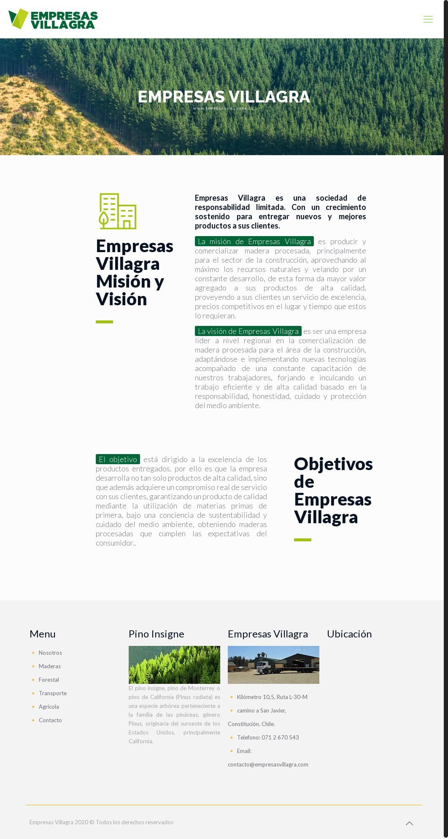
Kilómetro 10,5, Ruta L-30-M (272, 695)
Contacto (50, 718)
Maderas (50, 665)
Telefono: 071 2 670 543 (268, 736)
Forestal (49, 678)
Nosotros (50, 651)
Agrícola (49, 705)
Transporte (53, 691)
